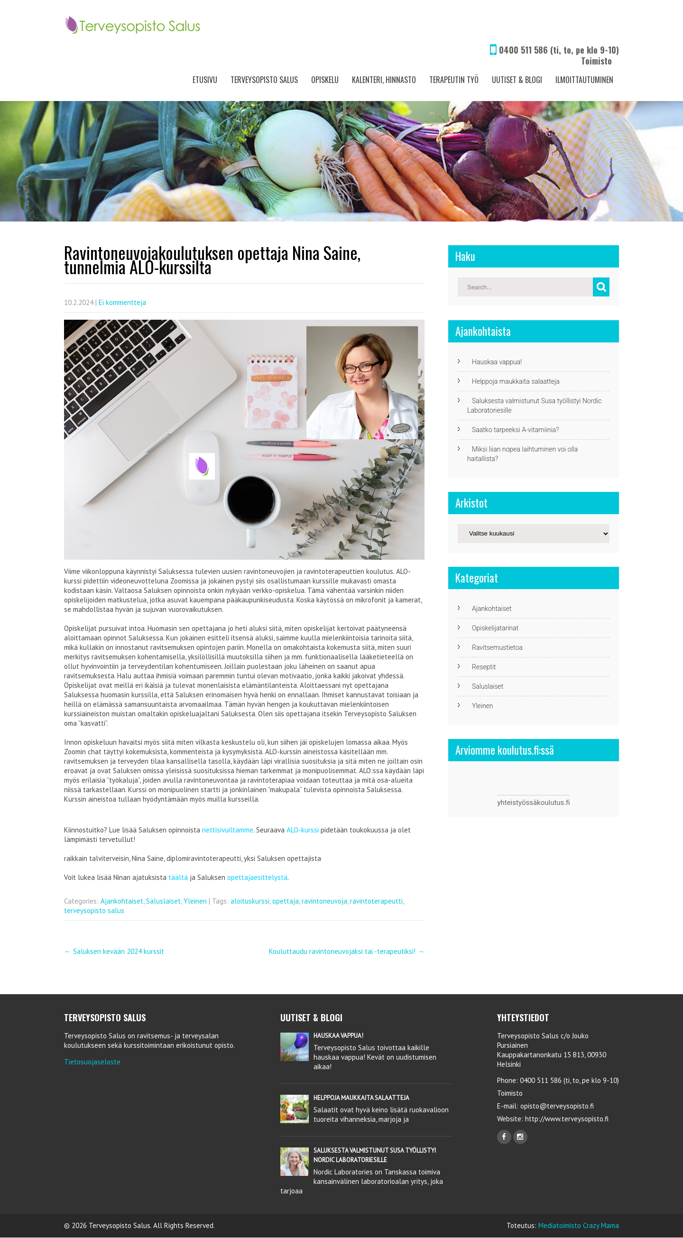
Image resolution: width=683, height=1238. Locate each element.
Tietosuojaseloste (92, 1061)
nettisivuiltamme (227, 829)
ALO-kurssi (302, 829)
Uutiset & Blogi (517, 79)
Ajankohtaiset (122, 900)
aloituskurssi (250, 900)
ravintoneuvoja (324, 900)
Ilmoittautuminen (584, 79)
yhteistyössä (517, 802)
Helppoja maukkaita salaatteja (516, 381)
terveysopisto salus (94, 910)
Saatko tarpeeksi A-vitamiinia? (515, 430)
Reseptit (484, 667)
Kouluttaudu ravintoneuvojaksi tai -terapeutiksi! (347, 951)
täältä (178, 877)
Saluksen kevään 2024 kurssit (114, 951)
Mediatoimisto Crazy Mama (578, 1225)
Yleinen (195, 900)
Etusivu (205, 79)
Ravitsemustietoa (497, 647)
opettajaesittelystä (257, 877)
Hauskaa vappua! (497, 362)
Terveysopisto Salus (264, 79)
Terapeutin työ (454, 79)
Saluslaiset (163, 900)
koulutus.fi (553, 802)
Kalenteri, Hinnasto (384, 79)
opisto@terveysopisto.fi (557, 1105)
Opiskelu (325, 79)
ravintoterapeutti (376, 900)
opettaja (285, 900)
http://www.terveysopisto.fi (566, 1118)
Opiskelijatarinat (495, 628)
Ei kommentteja (122, 302)
